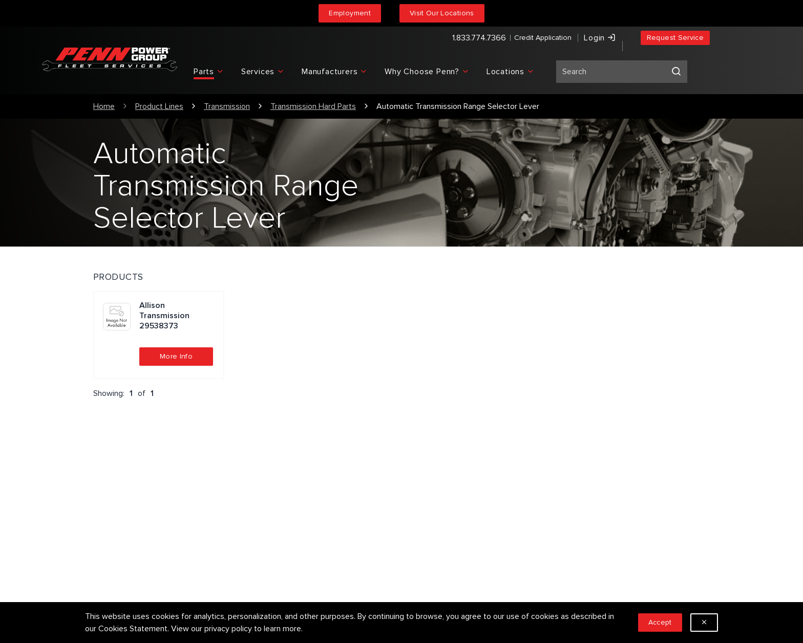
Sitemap (266, 547)
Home (104, 106)
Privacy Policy (275, 514)
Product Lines (159, 106)
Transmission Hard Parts (313, 106)
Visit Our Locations (442, 13)
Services (266, 498)
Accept (660, 622)
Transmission (227, 106)
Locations (427, 530)
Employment (350, 13)
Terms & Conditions (286, 530)
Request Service (675, 38)
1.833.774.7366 (445, 39)
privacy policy (228, 629)
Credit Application (509, 38)
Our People (429, 498)
